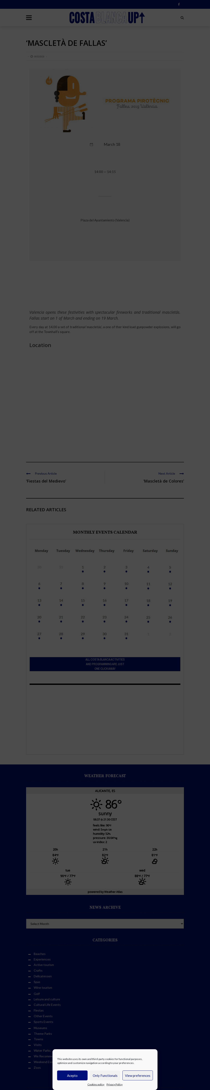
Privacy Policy (115, 1084)
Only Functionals (105, 1076)
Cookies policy (95, 1084)
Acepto (72, 1076)
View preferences (137, 1076)
